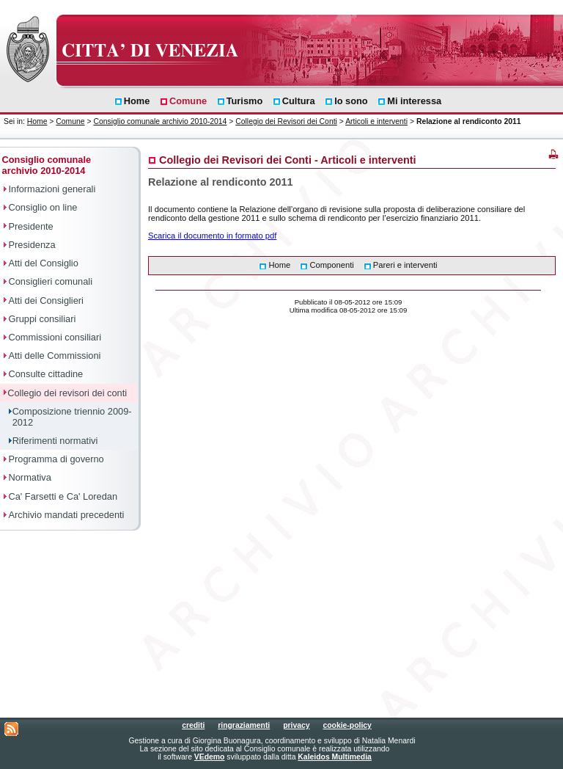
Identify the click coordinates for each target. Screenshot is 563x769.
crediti (193, 725)
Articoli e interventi (376, 121)
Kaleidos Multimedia (334, 757)
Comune (70, 121)
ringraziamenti (244, 725)
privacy (296, 725)
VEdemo (209, 757)
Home (37, 121)
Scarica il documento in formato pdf (212, 235)
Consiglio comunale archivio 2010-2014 (160, 121)
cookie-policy (347, 725)
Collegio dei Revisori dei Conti (286, 121)
